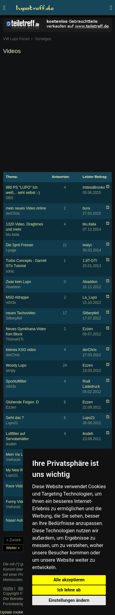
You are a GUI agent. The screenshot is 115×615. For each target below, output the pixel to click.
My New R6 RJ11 (20, 470)
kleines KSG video (21, 350)
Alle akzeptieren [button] (69, 579)
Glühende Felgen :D (22, 402)
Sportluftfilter (16, 381)
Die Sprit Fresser (19, 245)
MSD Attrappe (17, 297)
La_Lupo (89, 297)
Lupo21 (88, 418)
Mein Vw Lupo (17, 454)
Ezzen (87, 329)
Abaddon (89, 282)
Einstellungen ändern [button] (69, 600)
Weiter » (13, 548)
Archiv (8, 588)
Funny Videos (17, 502)
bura (86, 208)
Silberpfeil (90, 313)
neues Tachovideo (21, 313)
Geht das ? (15, 418)
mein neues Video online (26, 208)
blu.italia (89, 224)
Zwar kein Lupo (18, 282)
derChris (89, 350)
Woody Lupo (16, 365)
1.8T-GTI (89, 260)
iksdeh (87, 434)
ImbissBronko (93, 187)
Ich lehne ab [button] (69, 589)
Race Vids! (15, 486)
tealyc (87, 245)
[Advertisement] (57, 114)
